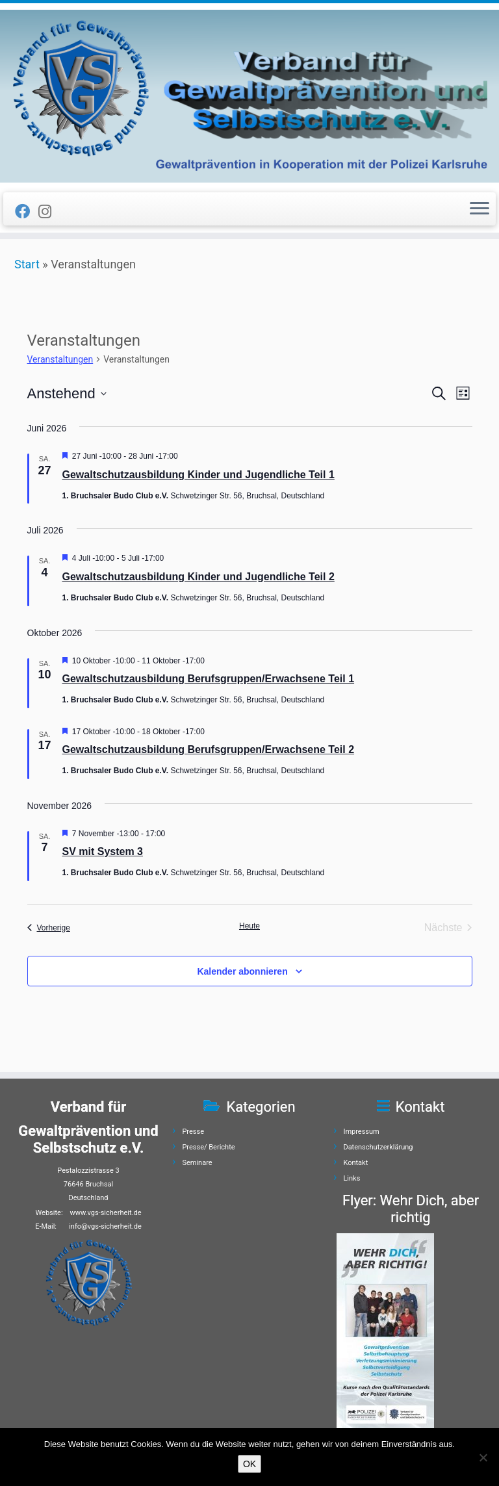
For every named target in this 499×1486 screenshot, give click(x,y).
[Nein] (482, 1457)
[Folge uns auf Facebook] (26, 212)
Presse (193, 1131)
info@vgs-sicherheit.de (105, 1226)
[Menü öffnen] (479, 209)
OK (249, 1464)
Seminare (197, 1163)
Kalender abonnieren (242, 971)
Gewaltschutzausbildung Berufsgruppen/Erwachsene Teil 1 (208, 678)
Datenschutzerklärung (378, 1147)
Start (27, 264)
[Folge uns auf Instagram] (49, 212)
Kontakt (355, 1163)
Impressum (361, 1131)
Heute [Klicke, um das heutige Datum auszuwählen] (249, 925)
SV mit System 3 (103, 851)
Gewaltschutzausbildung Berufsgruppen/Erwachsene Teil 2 (208, 749)
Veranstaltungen (60, 359)
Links (351, 1178)
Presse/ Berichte (208, 1147)
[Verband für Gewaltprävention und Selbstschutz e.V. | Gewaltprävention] (249, 96)
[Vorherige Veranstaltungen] (48, 928)
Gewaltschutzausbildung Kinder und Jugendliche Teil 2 (198, 576)
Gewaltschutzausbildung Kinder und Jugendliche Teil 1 (198, 474)
